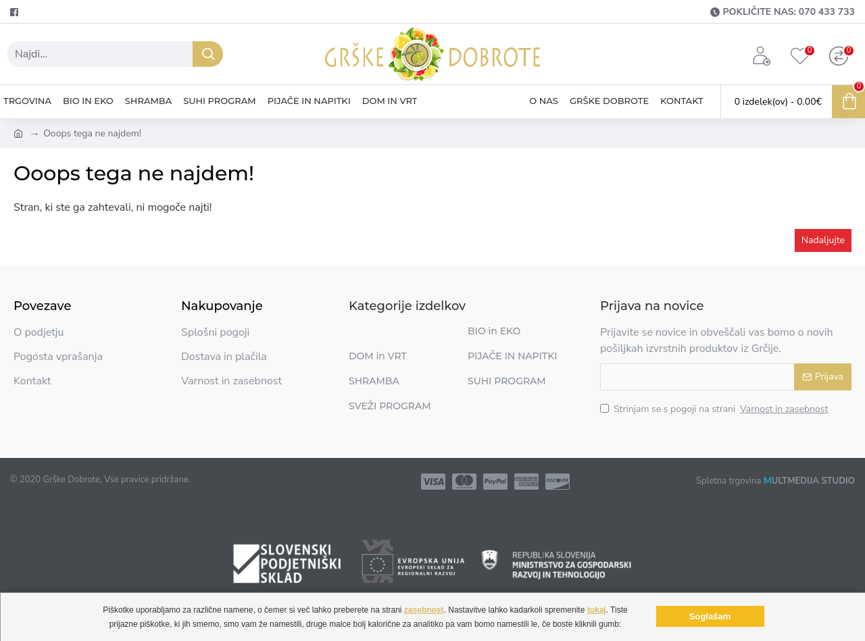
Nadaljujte (823, 240)
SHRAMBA (374, 381)
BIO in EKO (494, 331)
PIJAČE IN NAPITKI (513, 356)
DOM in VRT (378, 356)
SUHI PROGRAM (507, 381)
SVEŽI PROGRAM (390, 406)
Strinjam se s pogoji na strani (715, 409)
